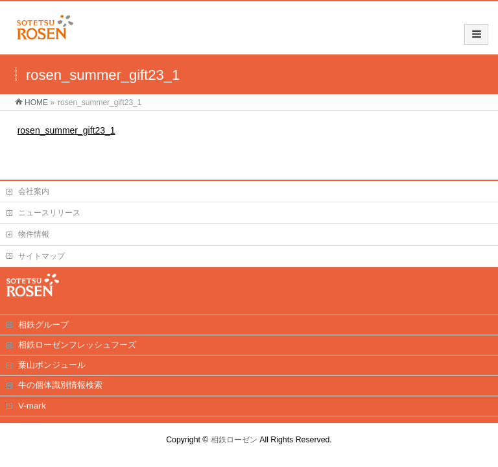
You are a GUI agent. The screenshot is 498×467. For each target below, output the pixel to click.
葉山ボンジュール (52, 365)
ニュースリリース (49, 212)
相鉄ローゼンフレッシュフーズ (77, 345)
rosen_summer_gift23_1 (66, 130)
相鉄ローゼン (234, 439)
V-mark (32, 406)
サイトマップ (41, 256)
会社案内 (33, 191)
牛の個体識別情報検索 (60, 385)
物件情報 (33, 234)
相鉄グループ (43, 324)
